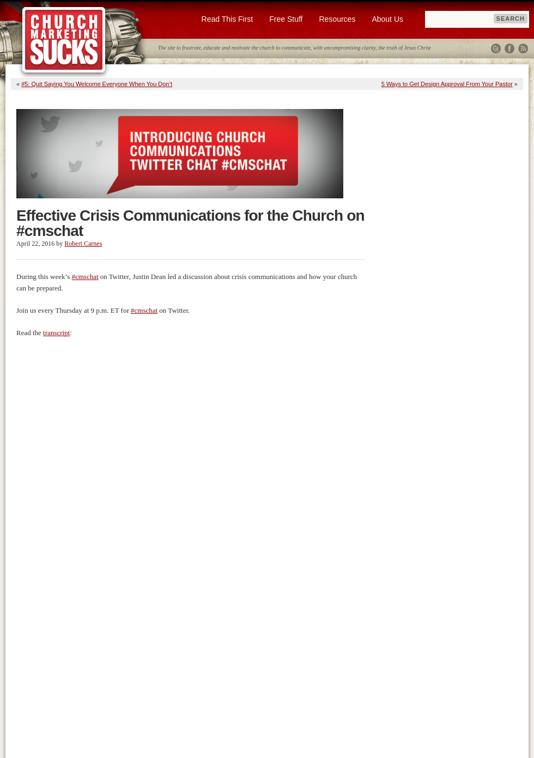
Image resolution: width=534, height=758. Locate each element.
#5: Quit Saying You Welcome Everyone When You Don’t (96, 84)
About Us (387, 19)
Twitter (495, 48)
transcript (56, 333)
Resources (337, 19)
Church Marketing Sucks (64, 40)
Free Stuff (285, 19)
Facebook (509, 48)
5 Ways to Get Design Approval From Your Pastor (447, 84)
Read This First (227, 19)
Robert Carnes (83, 243)
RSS (523, 48)
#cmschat (84, 276)
